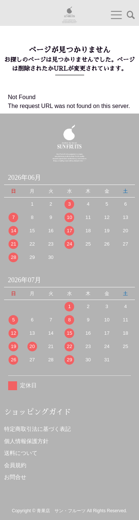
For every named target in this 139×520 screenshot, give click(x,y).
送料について (20, 453)
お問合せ (15, 477)
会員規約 (15, 465)
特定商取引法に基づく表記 (37, 429)
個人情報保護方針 (26, 441)
